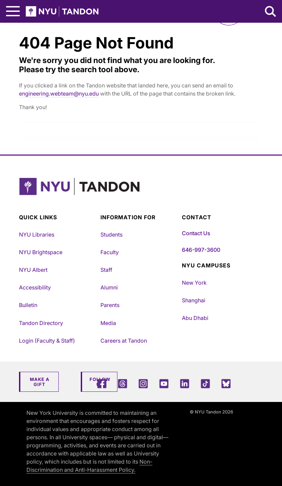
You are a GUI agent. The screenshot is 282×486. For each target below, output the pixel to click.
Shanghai (193, 300)
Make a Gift (40, 382)
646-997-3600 (201, 249)
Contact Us (196, 233)
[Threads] (122, 383)
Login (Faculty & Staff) (47, 340)
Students (111, 234)
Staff (106, 269)
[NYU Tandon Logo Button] (139, 195)
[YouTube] (164, 383)
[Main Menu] (13, 11)
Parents (109, 305)
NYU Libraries (36, 234)
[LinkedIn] (184, 383)
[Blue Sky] (226, 383)
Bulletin (28, 305)
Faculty (109, 252)
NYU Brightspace (40, 252)
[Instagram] (143, 383)
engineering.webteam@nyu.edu (59, 93)
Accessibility (35, 287)
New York (194, 282)
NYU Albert (33, 269)
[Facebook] (102, 383)
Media (108, 323)
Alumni (109, 287)
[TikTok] (205, 383)
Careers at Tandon (123, 340)
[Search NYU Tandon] (271, 12)
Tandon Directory (41, 323)
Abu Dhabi (195, 318)
